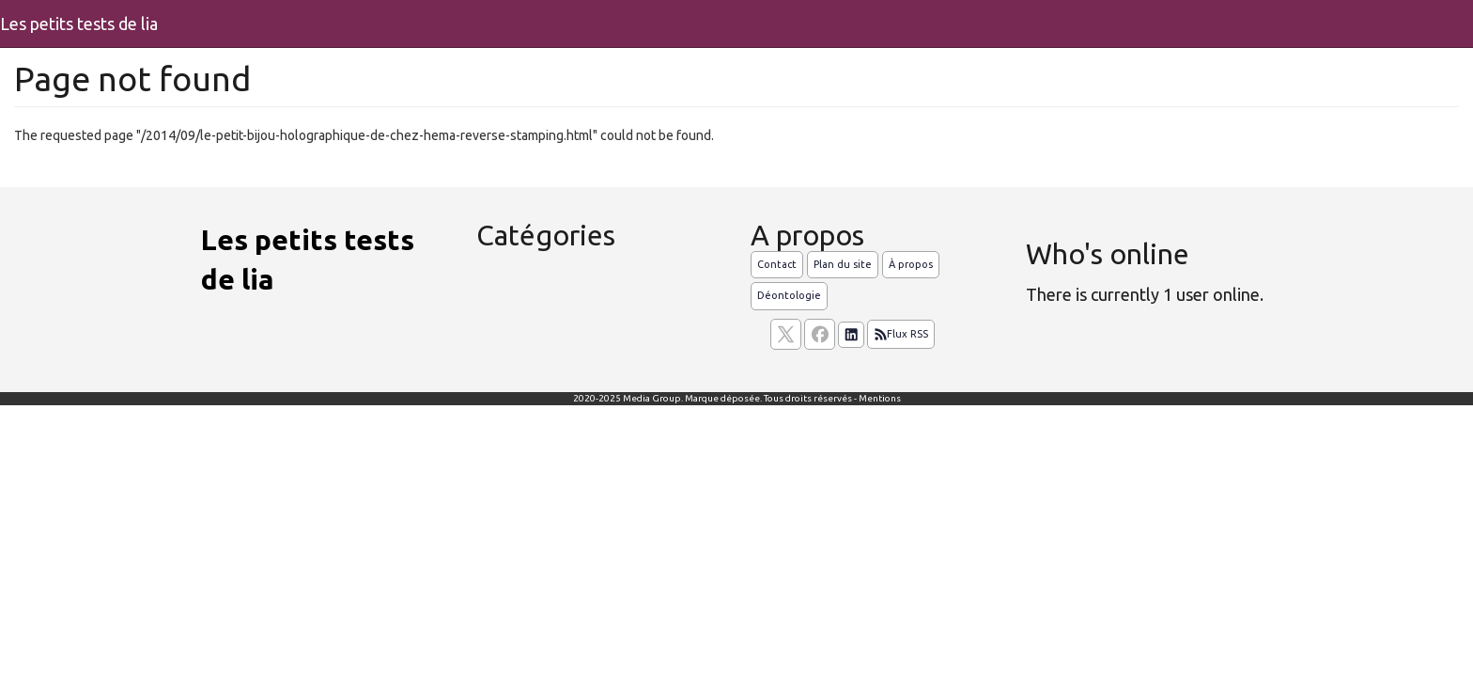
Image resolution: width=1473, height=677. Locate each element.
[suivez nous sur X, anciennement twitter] (785, 334)
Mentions (880, 398)
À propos (911, 264)
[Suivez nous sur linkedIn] (851, 335)
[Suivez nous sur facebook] (819, 334)
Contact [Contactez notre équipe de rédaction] (777, 264)
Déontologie (789, 295)
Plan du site (843, 264)
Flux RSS (901, 334)
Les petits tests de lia (79, 23)
